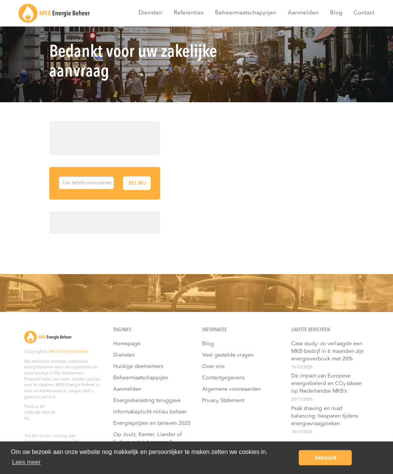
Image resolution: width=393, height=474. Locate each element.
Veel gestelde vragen (228, 355)
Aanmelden (303, 13)
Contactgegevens (223, 377)
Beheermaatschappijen (245, 13)
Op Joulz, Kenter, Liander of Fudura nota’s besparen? (147, 438)
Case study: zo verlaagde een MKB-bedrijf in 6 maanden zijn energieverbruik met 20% (327, 351)
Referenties (189, 13)
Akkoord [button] (325, 458)
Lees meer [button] (26, 462)
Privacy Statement (223, 400)
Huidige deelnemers (138, 366)
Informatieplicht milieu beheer (150, 412)
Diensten (150, 13)
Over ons (213, 366)
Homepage (126, 343)
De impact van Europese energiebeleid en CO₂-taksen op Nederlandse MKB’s (326, 383)
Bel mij (137, 183)
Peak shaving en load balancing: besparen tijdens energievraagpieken (324, 416)
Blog (336, 13)
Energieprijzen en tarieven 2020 (151, 423)
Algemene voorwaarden (231, 389)
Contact (364, 13)
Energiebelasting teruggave (147, 400)
